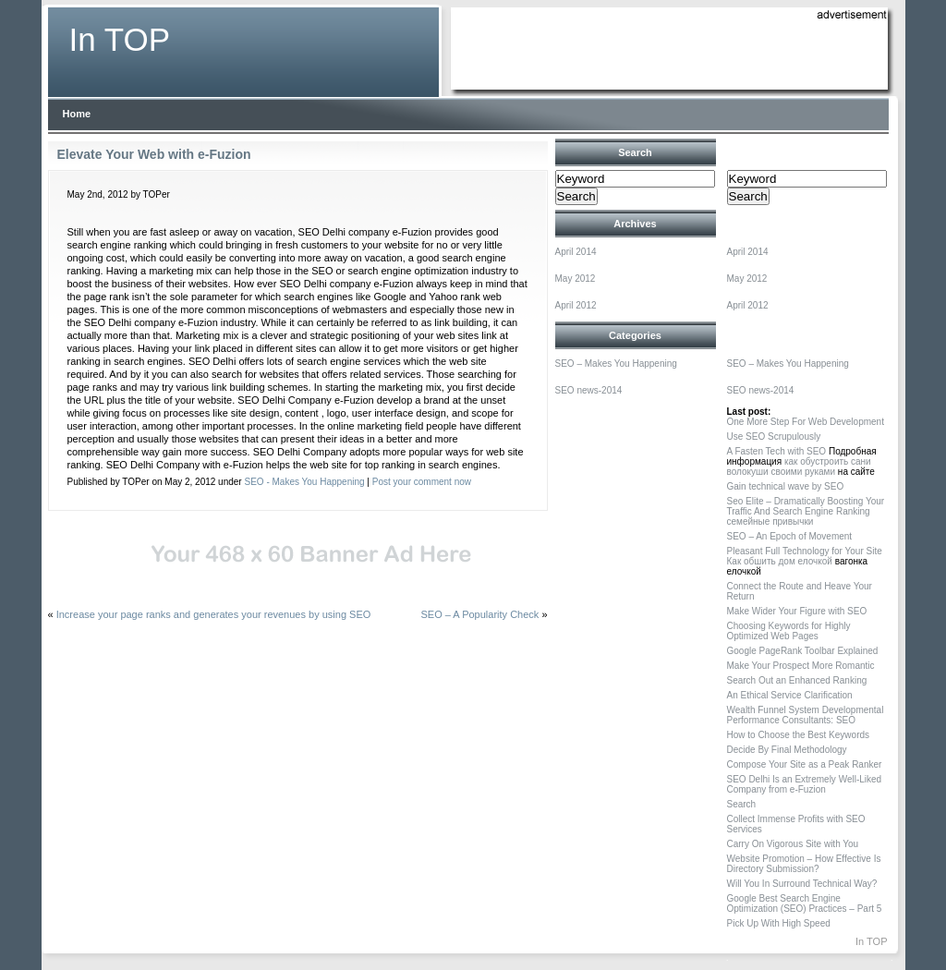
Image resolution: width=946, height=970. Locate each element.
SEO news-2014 (589, 390)
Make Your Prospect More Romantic (801, 666)
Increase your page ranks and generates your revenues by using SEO (213, 614)
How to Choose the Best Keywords (798, 735)
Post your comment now (421, 482)
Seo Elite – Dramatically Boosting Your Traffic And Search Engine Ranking (806, 506)
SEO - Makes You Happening (304, 482)
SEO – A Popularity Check (480, 614)
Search (742, 804)
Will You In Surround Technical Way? (802, 884)
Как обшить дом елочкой (779, 561)
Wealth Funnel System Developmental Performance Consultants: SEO (805, 715)
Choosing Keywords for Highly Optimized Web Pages (789, 631)
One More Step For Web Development (805, 422)
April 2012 (576, 305)
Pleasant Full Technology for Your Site (804, 551)
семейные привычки (770, 521)
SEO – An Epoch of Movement (790, 536)
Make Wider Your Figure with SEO (797, 611)
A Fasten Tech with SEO (777, 451)
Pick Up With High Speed (779, 923)
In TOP (120, 39)
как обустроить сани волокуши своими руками (799, 466)
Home (77, 113)
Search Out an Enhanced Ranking (797, 680)
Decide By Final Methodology (787, 750)
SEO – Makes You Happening (616, 363)
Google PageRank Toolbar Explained (803, 651)
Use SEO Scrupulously (774, 436)
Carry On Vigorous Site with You (793, 844)
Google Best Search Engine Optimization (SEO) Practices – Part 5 (804, 903)
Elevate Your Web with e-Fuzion (154, 154)
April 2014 (576, 252)
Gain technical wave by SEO (785, 486)
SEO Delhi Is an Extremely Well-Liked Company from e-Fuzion (804, 784)
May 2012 (575, 278)
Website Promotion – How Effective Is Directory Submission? (804, 864)
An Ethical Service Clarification (790, 695)
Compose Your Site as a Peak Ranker (804, 764)
